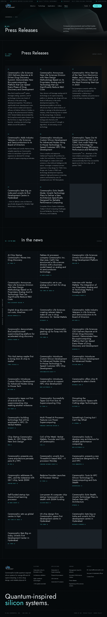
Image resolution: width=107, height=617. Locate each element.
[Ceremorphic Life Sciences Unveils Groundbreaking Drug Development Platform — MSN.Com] (86, 265)
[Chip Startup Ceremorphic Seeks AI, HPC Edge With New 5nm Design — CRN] (21, 442)
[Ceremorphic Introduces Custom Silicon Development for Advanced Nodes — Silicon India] (86, 364)
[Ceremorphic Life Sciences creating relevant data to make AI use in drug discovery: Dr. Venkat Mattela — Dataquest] (53, 315)
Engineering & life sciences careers (76, 585)
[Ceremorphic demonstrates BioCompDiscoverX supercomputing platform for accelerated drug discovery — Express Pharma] (21, 338)
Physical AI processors (57, 575)
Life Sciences (54, 578)
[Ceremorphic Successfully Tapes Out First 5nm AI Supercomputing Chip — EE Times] (53, 404)
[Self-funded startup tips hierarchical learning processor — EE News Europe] (21, 500)
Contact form (90, 577)
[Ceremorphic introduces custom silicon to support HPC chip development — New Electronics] (53, 384)
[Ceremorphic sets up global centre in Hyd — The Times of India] (21, 519)
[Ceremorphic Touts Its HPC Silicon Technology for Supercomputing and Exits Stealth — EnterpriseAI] (86, 481)
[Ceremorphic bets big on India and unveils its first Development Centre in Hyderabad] (21, 200)
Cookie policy (98, 613)
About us (32, 6)
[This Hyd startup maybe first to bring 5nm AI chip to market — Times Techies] (21, 364)
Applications (51, 6)
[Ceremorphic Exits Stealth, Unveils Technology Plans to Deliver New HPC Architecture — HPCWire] (86, 500)
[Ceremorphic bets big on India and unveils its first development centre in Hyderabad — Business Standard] (86, 519)
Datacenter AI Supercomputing (55, 571)
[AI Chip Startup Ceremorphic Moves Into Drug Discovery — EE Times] (21, 265)
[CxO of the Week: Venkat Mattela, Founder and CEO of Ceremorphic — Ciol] (53, 442)
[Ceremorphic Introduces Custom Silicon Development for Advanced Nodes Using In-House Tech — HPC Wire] (21, 384)
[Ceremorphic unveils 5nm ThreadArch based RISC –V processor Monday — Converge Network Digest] (53, 461)
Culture (60, 6)
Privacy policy (87, 613)
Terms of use (78, 613)
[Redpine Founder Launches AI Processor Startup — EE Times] (53, 481)
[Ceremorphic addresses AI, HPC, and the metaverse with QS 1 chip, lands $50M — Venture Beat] (21, 481)
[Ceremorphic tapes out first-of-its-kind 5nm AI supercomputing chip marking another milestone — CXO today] (21, 404)
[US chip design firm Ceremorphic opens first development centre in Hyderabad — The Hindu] (53, 519)
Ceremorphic (8, 17)
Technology (41, 6)
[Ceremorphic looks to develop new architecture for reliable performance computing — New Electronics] (86, 442)
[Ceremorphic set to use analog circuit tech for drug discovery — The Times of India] (53, 292)
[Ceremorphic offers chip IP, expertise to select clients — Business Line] (86, 384)
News (66, 6)
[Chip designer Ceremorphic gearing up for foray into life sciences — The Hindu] (53, 338)
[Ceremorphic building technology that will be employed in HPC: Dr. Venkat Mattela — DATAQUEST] (21, 423)
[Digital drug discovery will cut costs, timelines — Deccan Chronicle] (21, 315)
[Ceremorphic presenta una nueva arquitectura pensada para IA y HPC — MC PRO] (21, 461)
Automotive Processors (57, 582)
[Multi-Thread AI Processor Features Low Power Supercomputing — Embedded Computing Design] (53, 423)
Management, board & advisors (75, 571)
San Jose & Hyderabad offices (95, 573)
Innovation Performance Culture (75, 576)
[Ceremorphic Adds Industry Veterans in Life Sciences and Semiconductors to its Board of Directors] (21, 157)
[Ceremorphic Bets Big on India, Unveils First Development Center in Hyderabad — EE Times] (21, 538)
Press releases (72, 580)
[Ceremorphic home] (10, 6)
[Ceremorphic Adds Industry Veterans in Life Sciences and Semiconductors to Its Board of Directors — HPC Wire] (86, 315)
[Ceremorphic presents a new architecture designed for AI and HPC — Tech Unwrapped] (86, 461)
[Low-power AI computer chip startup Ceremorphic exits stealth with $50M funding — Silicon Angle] (53, 500)
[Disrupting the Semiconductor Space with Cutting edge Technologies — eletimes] (86, 404)
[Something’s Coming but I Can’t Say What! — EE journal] (86, 423)
